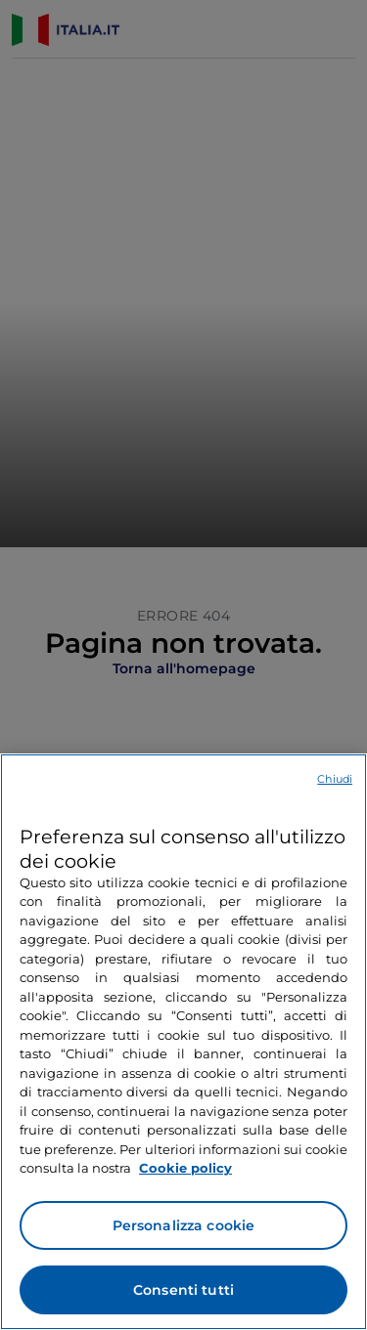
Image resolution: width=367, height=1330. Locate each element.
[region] (183, 1041)
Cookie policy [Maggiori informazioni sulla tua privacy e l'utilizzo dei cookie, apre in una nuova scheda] (185, 1168)
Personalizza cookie (184, 1225)
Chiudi (334, 779)
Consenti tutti (183, 1290)
